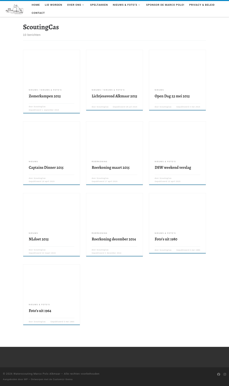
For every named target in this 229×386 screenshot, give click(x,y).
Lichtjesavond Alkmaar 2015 (114, 96)
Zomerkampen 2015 (45, 96)
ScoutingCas (40, 107)
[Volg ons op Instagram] (224, 374)
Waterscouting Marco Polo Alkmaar (36, 373)
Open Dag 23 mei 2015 (172, 96)
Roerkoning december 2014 (114, 239)
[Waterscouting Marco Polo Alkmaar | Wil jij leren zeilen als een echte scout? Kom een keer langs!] (14, 8)
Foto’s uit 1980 (166, 239)
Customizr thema (63, 379)
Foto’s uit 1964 (40, 310)
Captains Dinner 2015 (46, 167)
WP (26, 379)
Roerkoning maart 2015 (110, 167)
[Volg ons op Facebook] (218, 374)
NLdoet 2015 (39, 239)
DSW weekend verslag (173, 167)
